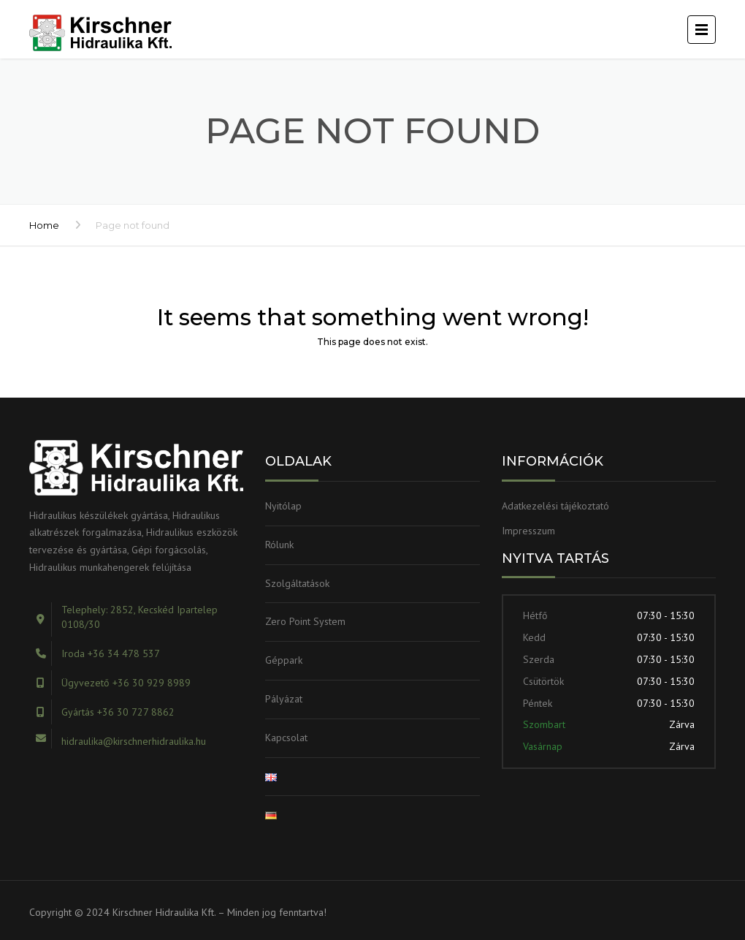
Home (44, 225)
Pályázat (283, 698)
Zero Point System (305, 621)
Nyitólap (283, 505)
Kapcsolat (286, 737)
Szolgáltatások (297, 583)
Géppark (283, 660)
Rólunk (279, 544)
